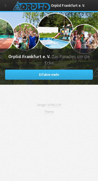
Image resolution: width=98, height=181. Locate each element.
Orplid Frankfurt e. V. (49, 5)
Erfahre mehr (49, 74)
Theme (49, 112)
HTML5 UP (54, 105)
